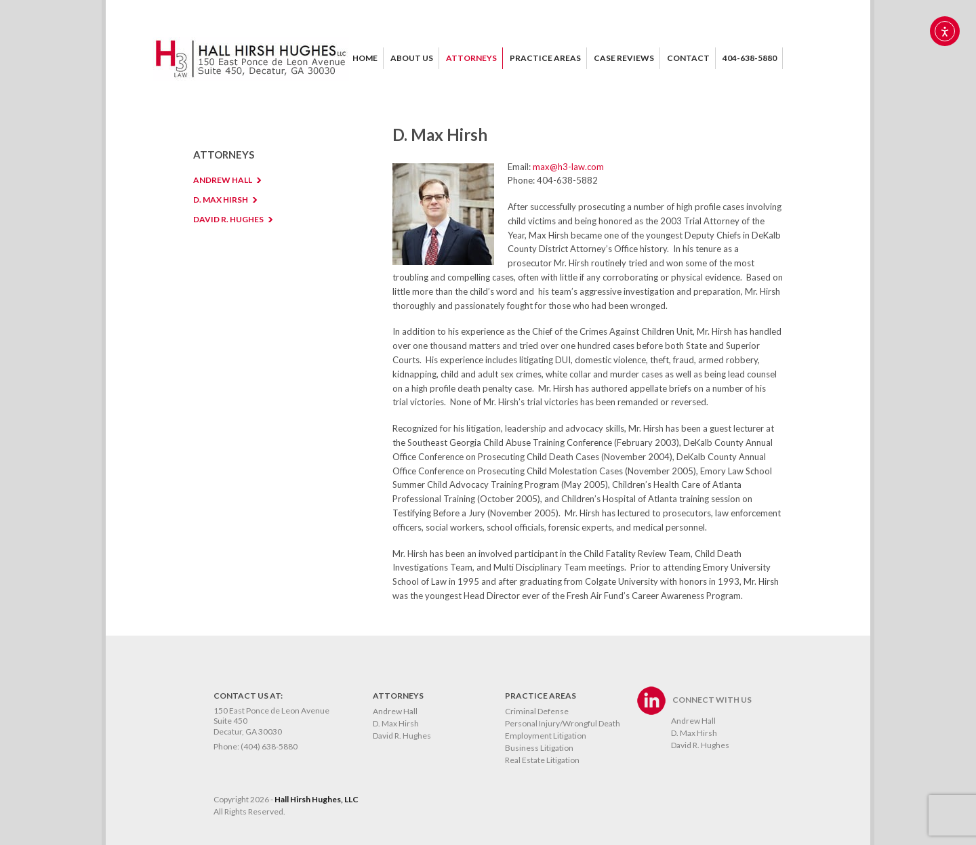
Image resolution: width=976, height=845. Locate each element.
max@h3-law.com (568, 166)
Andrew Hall (395, 711)
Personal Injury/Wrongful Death (562, 723)
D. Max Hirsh (396, 723)
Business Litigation (539, 748)
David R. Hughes (402, 735)
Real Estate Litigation (542, 760)
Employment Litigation (545, 735)
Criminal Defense (537, 711)
